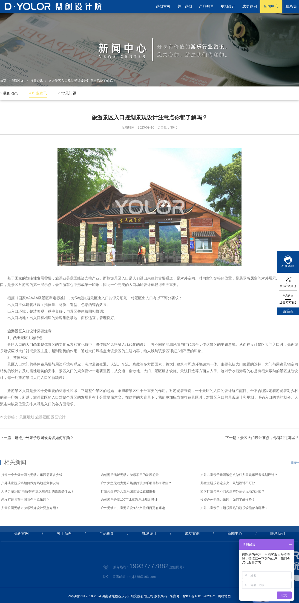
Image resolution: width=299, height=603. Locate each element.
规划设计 (228, 6)
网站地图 (224, 596)
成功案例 (249, 6)
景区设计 (58, 430)
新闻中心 (271, 6)
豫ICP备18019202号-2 (199, 596)
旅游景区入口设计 (22, 344)
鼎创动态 (10, 93)
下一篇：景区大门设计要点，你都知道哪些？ (262, 448)
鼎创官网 (21, 544)
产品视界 (206, 6)
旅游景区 (42, 430)
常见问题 (68, 93)
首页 (3, 81)
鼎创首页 (163, 6)
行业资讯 (36, 81)
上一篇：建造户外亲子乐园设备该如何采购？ (37, 448)
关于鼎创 (184, 6)
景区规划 (26, 430)
